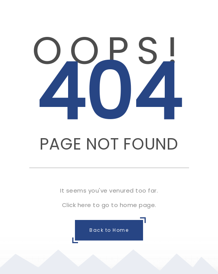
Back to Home (109, 230)
